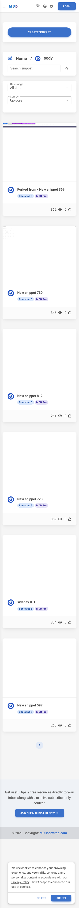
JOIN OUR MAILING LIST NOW (39, 813)
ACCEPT (61, 898)
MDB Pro (41, 196)
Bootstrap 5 (25, 196)
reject (41, 898)
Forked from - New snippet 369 (40, 189)
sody (44, 58)
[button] (66, 68)
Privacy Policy (20, 882)
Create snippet (39, 32)
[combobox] (39, 88)
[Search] (34, 68)
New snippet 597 (30, 705)
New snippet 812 (30, 396)
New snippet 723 (30, 499)
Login (67, 6)
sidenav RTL (26, 602)
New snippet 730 (30, 293)
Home (17, 58)
